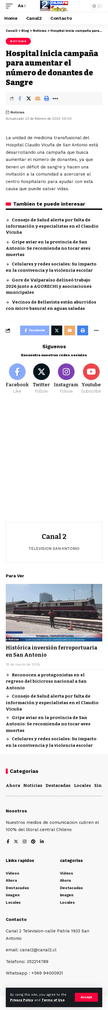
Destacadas (58, 785)
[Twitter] (41, 378)
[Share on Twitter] (28, 98)
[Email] (37, 98)
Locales (82, 785)
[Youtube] (91, 378)
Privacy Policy (21, 1000)
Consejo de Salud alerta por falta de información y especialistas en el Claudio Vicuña (52, 226)
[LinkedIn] (42, 842)
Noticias (18, 41)
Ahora (13, 785)
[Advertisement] (54, 462)
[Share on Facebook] (20, 98)
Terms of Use (53, 1000)
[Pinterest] (33, 842)
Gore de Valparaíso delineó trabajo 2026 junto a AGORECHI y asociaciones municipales (49, 286)
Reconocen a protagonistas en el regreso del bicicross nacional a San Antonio (46, 681)
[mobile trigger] (11, 6)
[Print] (46, 98)
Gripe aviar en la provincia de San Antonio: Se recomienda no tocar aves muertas (48, 248)
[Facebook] (17, 378)
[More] (55, 98)
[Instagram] (66, 378)
